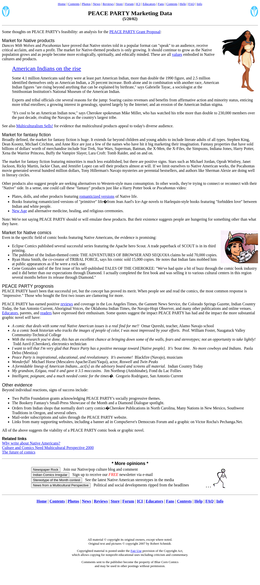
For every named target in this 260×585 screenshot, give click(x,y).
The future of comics (18, 452)
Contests (171, 4)
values (177, 54)
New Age (19, 211)
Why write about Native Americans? (31, 443)
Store (119, 4)
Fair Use (136, 551)
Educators (149, 4)
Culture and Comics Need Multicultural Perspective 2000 (48, 448)
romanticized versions (96, 196)
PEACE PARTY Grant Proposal (135, 32)
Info (199, 4)
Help (183, 4)
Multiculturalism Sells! (34, 126)
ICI (138, 4)
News (96, 4)
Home (62, 4)
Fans (161, 4)
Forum (129, 4)
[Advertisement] (130, 523)
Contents (74, 4)
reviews (67, 304)
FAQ (191, 4)
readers (46, 313)
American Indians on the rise (46, 68)
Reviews (108, 4)
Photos (86, 4)
